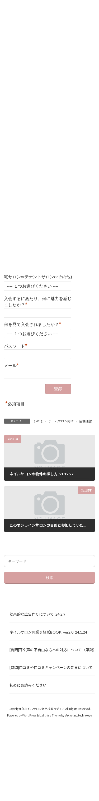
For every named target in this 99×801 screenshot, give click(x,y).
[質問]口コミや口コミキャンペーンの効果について (51, 667)
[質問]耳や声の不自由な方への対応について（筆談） (52, 650)
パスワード (15, 345)
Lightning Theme (50, 715)
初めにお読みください (28, 685)
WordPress (29, 715)
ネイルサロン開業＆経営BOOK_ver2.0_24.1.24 (48, 632)
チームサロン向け (61, 421)
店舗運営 (85, 421)
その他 (38, 421)
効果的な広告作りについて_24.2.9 (37, 614)
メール (11, 365)
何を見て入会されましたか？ (32, 324)
